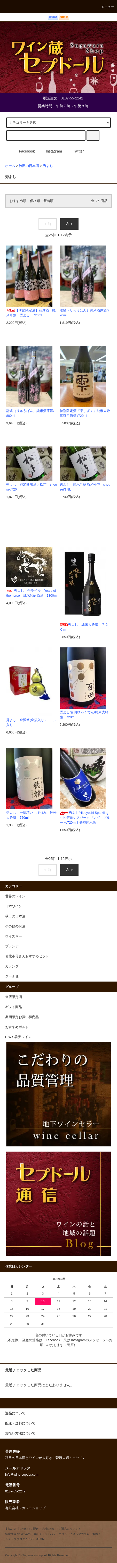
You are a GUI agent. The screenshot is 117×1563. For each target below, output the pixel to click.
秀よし (48, 166)
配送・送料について (46, 1528)
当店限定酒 (13, 997)
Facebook (24, 151)
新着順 (48, 201)
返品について (69, 1528)
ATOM (40, 1539)
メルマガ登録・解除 (85, 1533)
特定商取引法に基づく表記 (22, 1533)
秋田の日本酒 (29, 166)
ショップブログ (15, 1539)
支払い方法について (18, 1528)
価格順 (35, 201)
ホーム (10, 166)
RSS (30, 1539)
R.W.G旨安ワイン (18, 1037)
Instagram (51, 151)
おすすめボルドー (18, 1027)
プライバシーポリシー (56, 1533)
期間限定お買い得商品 (22, 1017)
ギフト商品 (13, 1007)
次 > (69, 224)
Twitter (75, 151)
